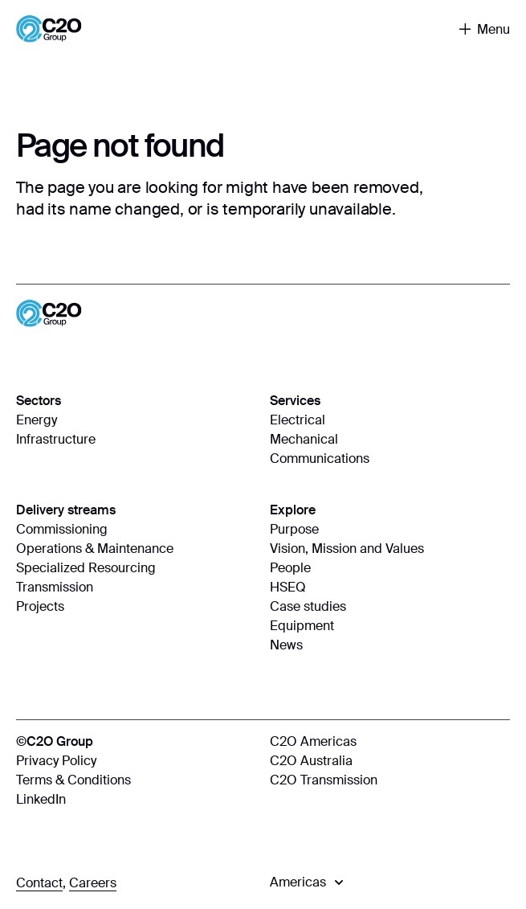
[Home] (49, 29)
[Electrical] (390, 420)
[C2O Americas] (390, 741)
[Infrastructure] (136, 439)
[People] (390, 568)
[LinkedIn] (136, 799)
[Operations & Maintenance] (136, 549)
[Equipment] (390, 626)
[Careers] (92, 883)
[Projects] (136, 606)
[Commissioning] (136, 529)
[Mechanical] (390, 439)
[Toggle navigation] (484, 29)
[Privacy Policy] (136, 761)
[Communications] (390, 459)
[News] (390, 645)
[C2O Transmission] (390, 780)
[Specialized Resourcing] (136, 568)
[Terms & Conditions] (136, 780)
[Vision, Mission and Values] (390, 549)
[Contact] (39, 883)
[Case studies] (390, 606)
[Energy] (136, 420)
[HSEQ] (390, 587)
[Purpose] (390, 529)
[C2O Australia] (390, 761)
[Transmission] (136, 587)
